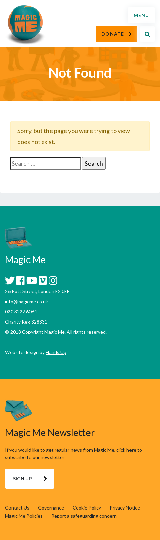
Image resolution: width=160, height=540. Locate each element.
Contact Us (17, 508)
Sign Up (22, 478)
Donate (112, 34)
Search (147, 34)
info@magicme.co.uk (26, 301)
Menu (141, 15)
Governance (51, 508)
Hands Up (56, 352)
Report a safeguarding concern (84, 516)
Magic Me (25, 25)
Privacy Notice (124, 508)
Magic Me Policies (24, 516)
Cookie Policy (87, 508)
